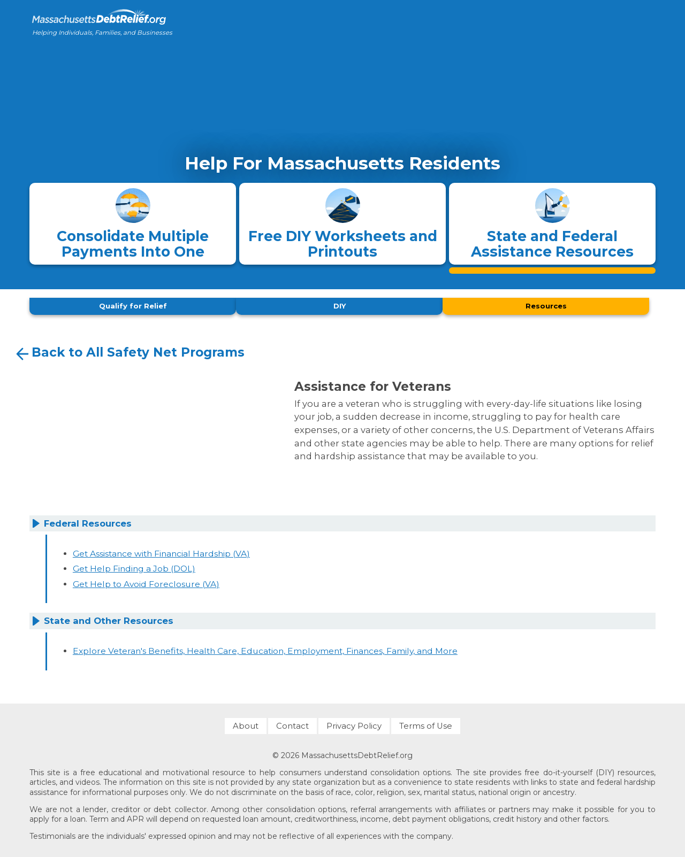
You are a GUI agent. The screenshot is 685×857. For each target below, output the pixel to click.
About (245, 723)
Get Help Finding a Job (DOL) (134, 566)
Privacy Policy (354, 723)
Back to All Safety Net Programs (129, 351)
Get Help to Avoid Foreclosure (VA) (146, 581)
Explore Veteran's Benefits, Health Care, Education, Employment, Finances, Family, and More (265, 648)
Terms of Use (425, 723)
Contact (292, 723)
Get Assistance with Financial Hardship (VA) (161, 550)
